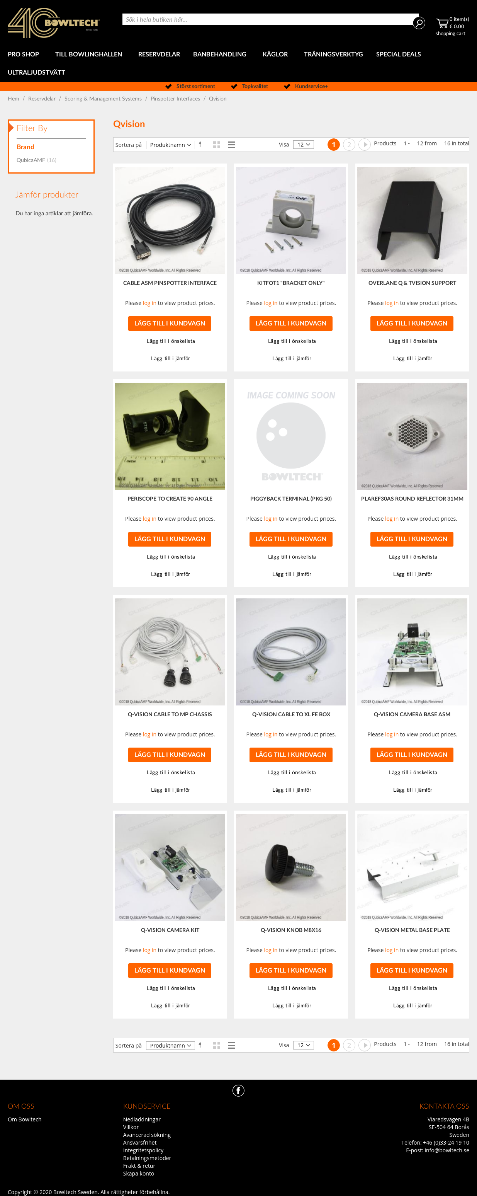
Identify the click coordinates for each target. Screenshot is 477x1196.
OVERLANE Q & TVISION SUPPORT (412, 283)
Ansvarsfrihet (140, 1142)
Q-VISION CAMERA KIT (170, 930)
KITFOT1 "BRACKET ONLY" (291, 283)
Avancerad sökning (147, 1134)
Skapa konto (138, 1173)
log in (149, 303)
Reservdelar (42, 99)
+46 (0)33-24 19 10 (446, 1142)
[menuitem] (25, 55)
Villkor (131, 1127)
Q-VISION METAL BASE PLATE (412, 930)
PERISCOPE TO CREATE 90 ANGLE (169, 499)
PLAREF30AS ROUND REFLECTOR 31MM (412, 499)
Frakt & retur (139, 1165)
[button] (170, 341)
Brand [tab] (25, 147)
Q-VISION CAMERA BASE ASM (412, 714)
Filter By (32, 128)
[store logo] (54, 23)
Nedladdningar (142, 1119)
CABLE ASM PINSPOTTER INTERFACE (170, 283)
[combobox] (270, 19)
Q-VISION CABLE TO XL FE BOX (291, 714)
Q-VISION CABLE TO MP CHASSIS (170, 714)
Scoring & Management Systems (104, 99)
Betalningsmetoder (147, 1158)
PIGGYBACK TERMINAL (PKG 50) (291, 499)
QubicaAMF (39, 160)
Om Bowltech (24, 1119)
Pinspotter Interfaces (176, 99)
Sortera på (128, 144)
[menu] (238, 64)
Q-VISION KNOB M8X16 (291, 930)
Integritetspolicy (143, 1150)
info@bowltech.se (446, 1150)
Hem (14, 99)
